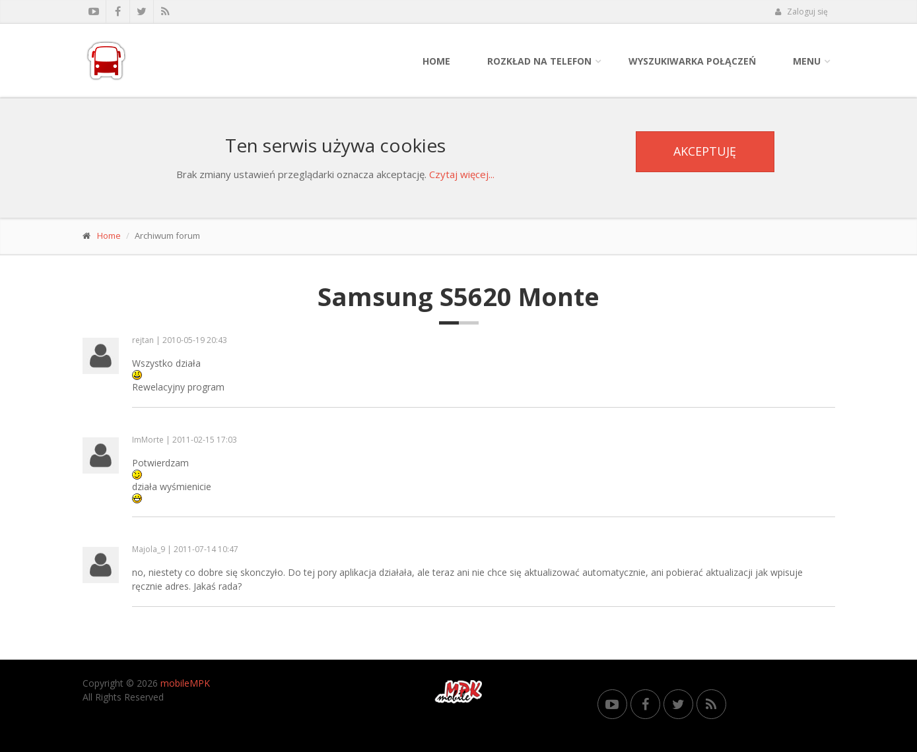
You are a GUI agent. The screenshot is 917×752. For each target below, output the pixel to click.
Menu (807, 61)
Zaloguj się (801, 11)
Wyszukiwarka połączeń (692, 61)
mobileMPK (185, 683)
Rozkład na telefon (539, 61)
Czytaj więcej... (461, 174)
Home (436, 61)
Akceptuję (704, 151)
